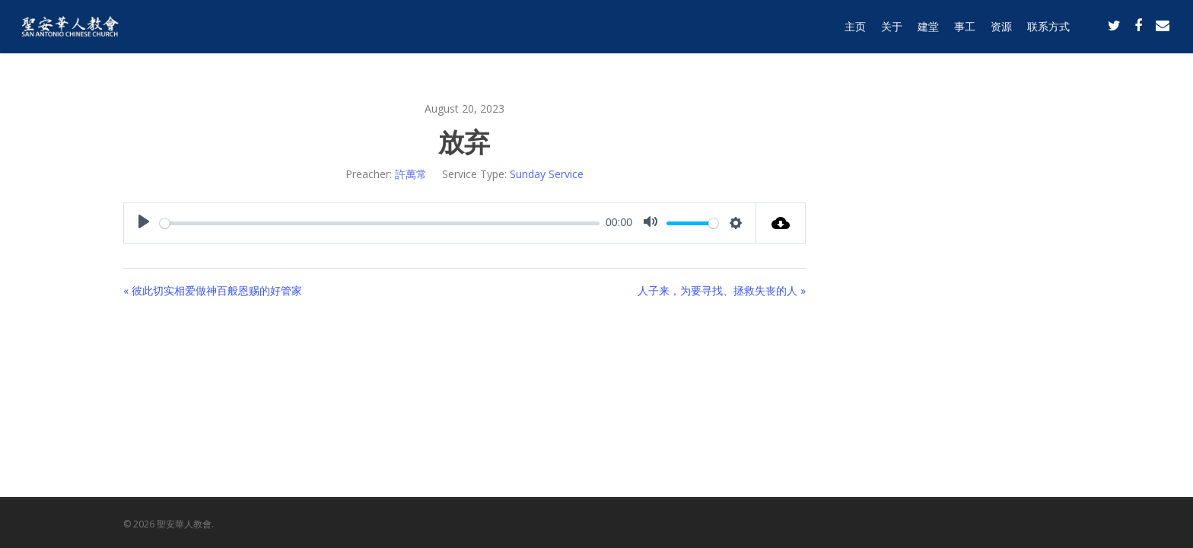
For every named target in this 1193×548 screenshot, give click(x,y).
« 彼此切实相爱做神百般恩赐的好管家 (212, 290)
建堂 (928, 32)
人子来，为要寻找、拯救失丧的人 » (722, 290)
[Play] (144, 223)
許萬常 (411, 174)
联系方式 (1048, 32)
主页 (855, 32)
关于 (891, 32)
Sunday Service (547, 174)
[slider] (380, 223)
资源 (1001, 32)
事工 (964, 32)
